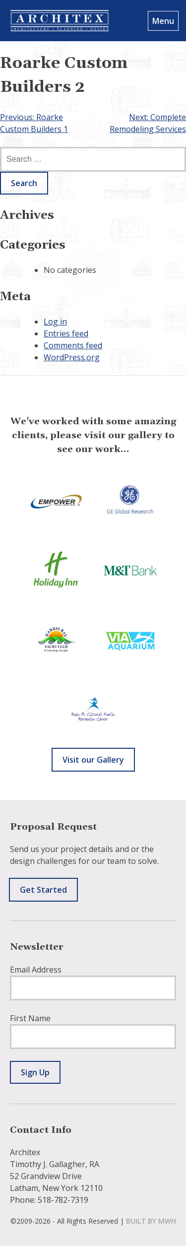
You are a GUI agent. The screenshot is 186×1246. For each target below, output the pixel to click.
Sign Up (35, 1072)
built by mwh (151, 1221)
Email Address (36, 969)
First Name (30, 1018)
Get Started (43, 889)
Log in (55, 321)
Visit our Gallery (93, 759)
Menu (163, 20)
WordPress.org (72, 357)
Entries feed (66, 333)
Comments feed (73, 345)
